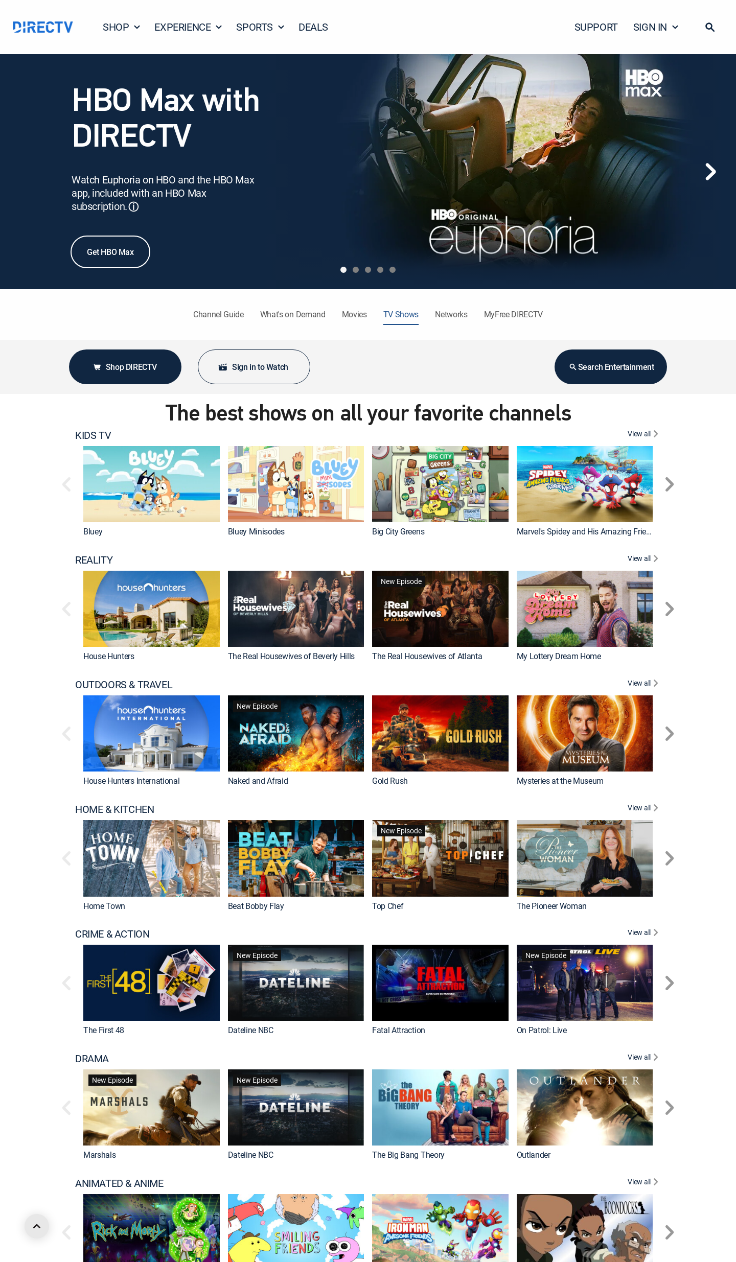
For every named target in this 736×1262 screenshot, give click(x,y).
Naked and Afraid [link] (258, 780)
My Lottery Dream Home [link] (559, 656)
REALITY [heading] (93, 560)
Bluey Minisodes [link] (256, 531)
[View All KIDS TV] (644, 435)
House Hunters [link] (108, 656)
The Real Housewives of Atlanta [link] (427, 656)
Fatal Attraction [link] (398, 1030)
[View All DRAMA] (644, 1058)
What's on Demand (293, 314)
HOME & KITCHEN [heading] (114, 809)
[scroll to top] (36, 1226)
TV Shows (401, 314)
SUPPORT (596, 27)
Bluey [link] (92, 531)
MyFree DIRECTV (513, 314)
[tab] (343, 270)
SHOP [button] (122, 27)
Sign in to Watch (253, 366)
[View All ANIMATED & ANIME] (644, 1183)
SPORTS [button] (260, 27)
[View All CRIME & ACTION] (644, 934)
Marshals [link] (99, 1155)
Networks (451, 314)
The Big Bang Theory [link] (408, 1155)
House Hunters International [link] (131, 780)
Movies (354, 314)
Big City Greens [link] (398, 531)
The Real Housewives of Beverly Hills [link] (291, 656)
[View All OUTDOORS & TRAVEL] (644, 684)
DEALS (313, 27)
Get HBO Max (110, 252)
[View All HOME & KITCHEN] (644, 809)
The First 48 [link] (103, 1030)
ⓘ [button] (133, 207)
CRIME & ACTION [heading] (112, 934)
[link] (151, 484)
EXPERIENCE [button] (188, 27)
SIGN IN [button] (656, 27)
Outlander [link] (533, 1155)
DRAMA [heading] (92, 1058)
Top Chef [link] (387, 906)
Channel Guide (218, 314)
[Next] (710, 171)
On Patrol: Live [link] (542, 1030)
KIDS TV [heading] (93, 435)
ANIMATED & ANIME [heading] (119, 1183)
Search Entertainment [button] (611, 366)
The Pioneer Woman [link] (552, 906)
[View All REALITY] (644, 560)
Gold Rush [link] (390, 780)
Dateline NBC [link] (250, 1030)
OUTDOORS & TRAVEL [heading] (123, 684)
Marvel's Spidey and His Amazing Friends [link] (588, 531)
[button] (710, 27)
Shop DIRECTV (124, 366)
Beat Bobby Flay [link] (256, 906)
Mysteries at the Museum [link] (560, 780)
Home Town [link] (104, 906)
